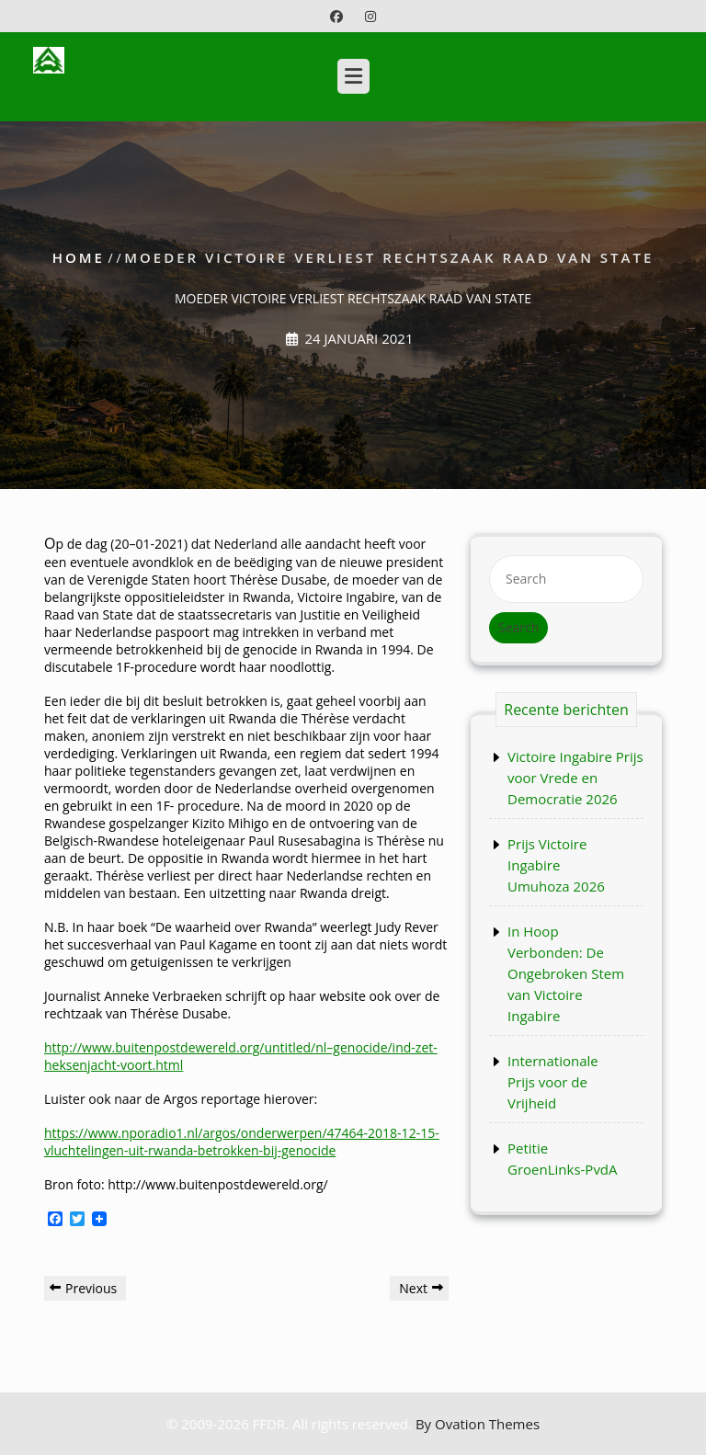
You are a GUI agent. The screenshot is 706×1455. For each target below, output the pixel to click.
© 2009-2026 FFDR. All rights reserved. (353, 1424)
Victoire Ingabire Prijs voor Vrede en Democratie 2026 (575, 777)
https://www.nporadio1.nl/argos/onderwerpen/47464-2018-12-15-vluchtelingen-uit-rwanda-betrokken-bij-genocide (241, 1141)
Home (78, 257)
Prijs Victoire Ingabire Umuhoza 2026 (556, 865)
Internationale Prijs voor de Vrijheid (552, 1081)
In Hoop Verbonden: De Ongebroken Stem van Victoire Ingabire (565, 973)
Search (518, 627)
